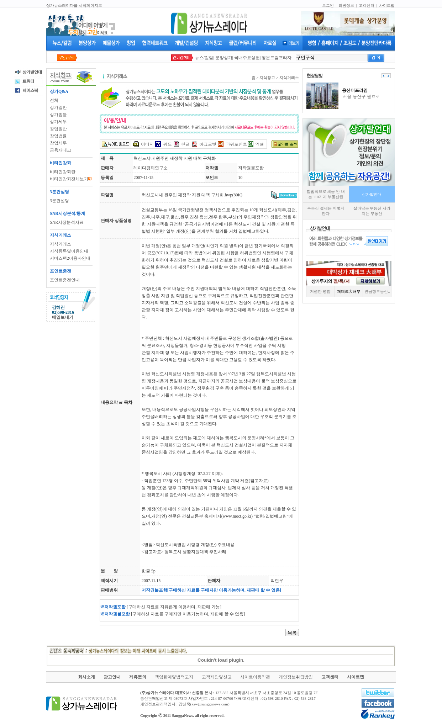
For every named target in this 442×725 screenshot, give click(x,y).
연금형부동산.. (377, 291)
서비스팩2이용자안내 (70, 258)
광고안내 (112, 676)
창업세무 (58, 143)
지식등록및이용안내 (69, 251)
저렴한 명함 (320, 291)
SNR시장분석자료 (67, 222)
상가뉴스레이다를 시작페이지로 (74, 5)
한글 (185, 144)
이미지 (147, 144)
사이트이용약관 (255, 676)
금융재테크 (60, 150)
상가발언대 (372, 194)
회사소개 (86, 676)
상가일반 (58, 107)
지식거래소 (60, 244)
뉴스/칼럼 (204, 57)
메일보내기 (62, 317)
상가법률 (58, 114)
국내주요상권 (247, 57)
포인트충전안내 (65, 279)
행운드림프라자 (276, 57)
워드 (167, 144)
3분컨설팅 (59, 200)
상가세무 (58, 121)
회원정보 (346, 5)
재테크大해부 (349, 291)
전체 (54, 100)
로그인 (328, 5)
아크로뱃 (207, 144)
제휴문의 (137, 676)
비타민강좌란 (62, 171)
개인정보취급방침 (296, 676)
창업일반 (58, 128)
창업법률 (58, 135)
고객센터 (366, 5)
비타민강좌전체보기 (70, 178)
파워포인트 (236, 144)
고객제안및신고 (217, 676)
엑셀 (260, 144)
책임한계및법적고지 (174, 676)
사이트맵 (387, 5)
